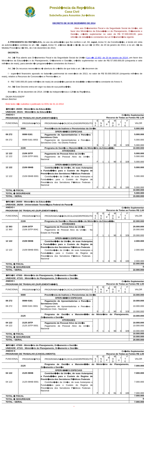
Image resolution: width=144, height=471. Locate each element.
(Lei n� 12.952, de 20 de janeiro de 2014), (107, 57)
